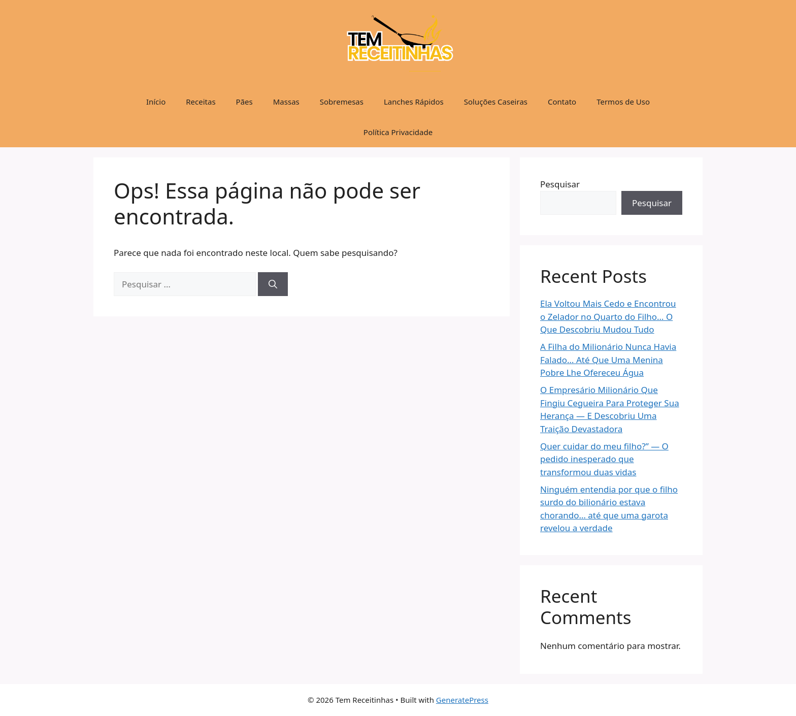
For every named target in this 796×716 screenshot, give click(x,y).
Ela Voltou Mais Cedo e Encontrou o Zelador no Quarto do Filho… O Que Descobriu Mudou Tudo (608, 316)
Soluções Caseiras (495, 101)
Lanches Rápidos (414, 101)
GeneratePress (462, 700)
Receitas (200, 101)
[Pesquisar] (273, 284)
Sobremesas (341, 101)
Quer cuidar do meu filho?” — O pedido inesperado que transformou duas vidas (604, 459)
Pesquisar (560, 184)
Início (155, 101)
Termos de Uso (623, 101)
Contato (562, 101)
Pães (244, 101)
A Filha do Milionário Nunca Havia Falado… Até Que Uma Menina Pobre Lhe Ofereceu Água (608, 359)
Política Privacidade (398, 132)
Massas (286, 101)
